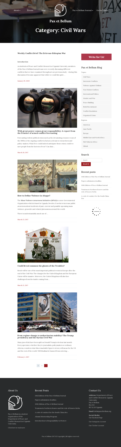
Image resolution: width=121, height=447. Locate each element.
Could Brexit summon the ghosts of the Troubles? (41, 266)
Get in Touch (102, 10)
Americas (86, 125)
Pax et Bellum (61, 21)
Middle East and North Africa (93, 138)
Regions (84, 120)
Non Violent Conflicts (91, 90)
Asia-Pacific (87, 129)
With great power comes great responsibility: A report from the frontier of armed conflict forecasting (46, 132)
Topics (83, 72)
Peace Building (88, 102)
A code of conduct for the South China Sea (95, 197)
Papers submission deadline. (91, 181)
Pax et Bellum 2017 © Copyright (53, 436)
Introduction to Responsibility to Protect (50, 421)
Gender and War (89, 98)
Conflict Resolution (90, 111)
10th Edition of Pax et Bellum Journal (94, 185)
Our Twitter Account (96, 425)
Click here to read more (16, 428)
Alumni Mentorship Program (46, 417)
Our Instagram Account (97, 422)
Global (85, 146)
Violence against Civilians (92, 85)
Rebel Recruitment (90, 107)
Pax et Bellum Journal (82, 10)
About (16, 10)
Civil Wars (86, 77)
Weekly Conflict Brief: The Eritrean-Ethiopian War (41, 53)
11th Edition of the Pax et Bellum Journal (95, 177)
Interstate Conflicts (90, 81)
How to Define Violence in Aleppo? (33, 195)
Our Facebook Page (95, 418)
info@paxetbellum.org (102, 411)
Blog (43, 10)
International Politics (91, 94)
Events (30, 10)
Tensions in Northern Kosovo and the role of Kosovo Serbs (95, 191)
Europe (85, 133)
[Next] (46, 365)
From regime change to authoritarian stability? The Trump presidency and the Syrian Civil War (45, 336)
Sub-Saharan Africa (90, 142)
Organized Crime (89, 115)
